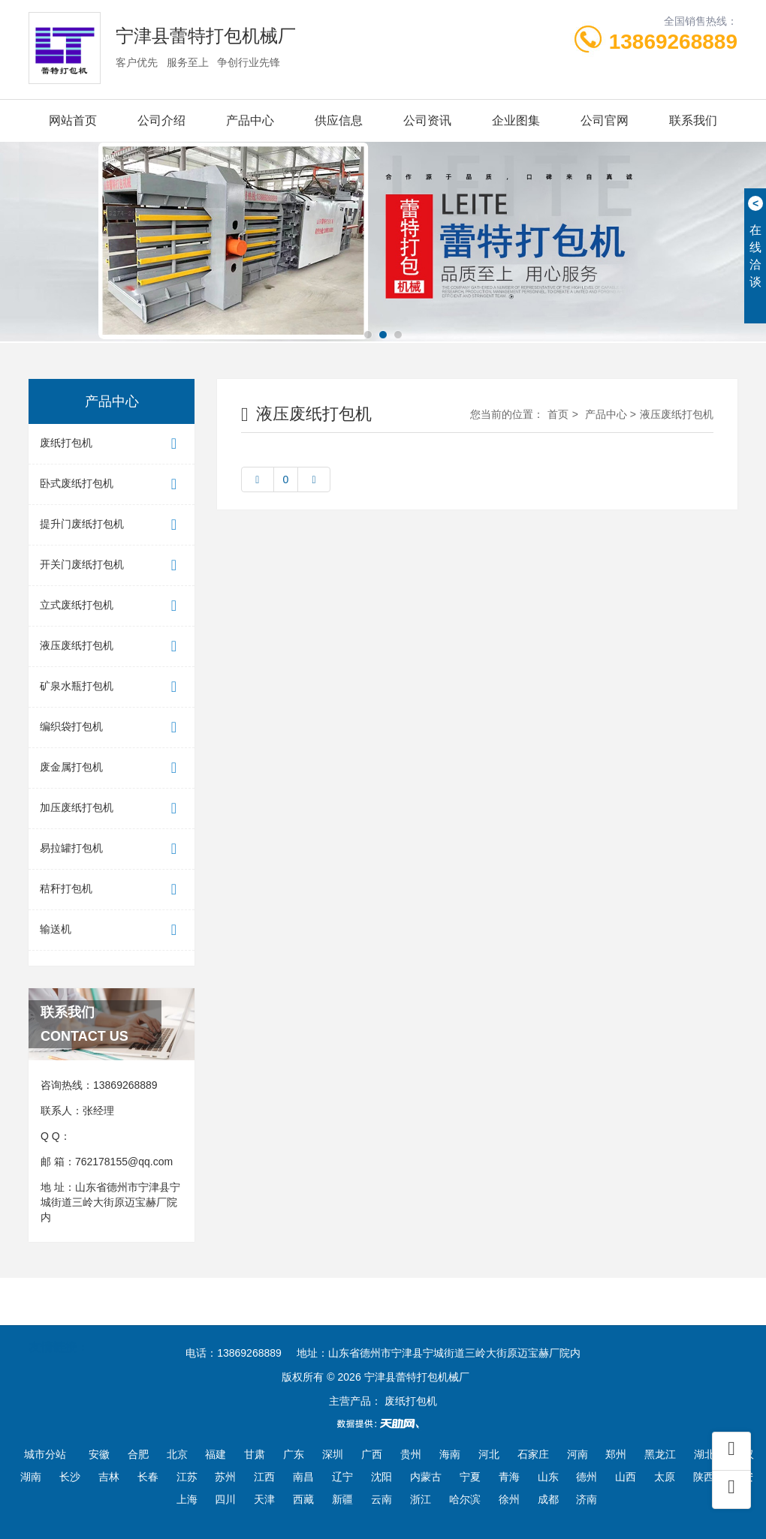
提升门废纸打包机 (111, 525)
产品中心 (250, 120)
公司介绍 (161, 120)
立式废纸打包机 (111, 606)
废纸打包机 (111, 443)
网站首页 (73, 120)
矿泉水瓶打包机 (111, 687)
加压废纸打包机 (111, 808)
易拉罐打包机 (111, 849)
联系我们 (693, 120)
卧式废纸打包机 (111, 484)
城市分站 (45, 1454)
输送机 (111, 930)
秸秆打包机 (111, 889)
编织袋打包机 (111, 727)
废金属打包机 (111, 768)
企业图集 (516, 120)
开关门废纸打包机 (111, 565)
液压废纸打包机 (111, 646)
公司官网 (605, 120)
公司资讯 (427, 120)
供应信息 (339, 120)
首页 (557, 414)
